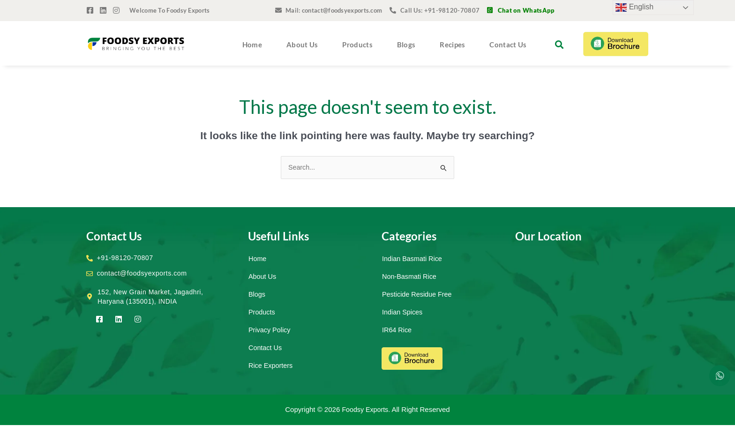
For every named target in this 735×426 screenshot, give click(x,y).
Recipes (452, 44)
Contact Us (507, 44)
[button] (559, 44)
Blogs (406, 44)
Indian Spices (403, 312)
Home (252, 44)
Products (357, 44)
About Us (302, 44)
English (634, 7)
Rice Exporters (271, 366)
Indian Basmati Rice (413, 259)
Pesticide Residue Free (418, 295)
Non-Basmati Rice (410, 277)
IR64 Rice (397, 330)
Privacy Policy (270, 330)
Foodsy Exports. (366, 410)
